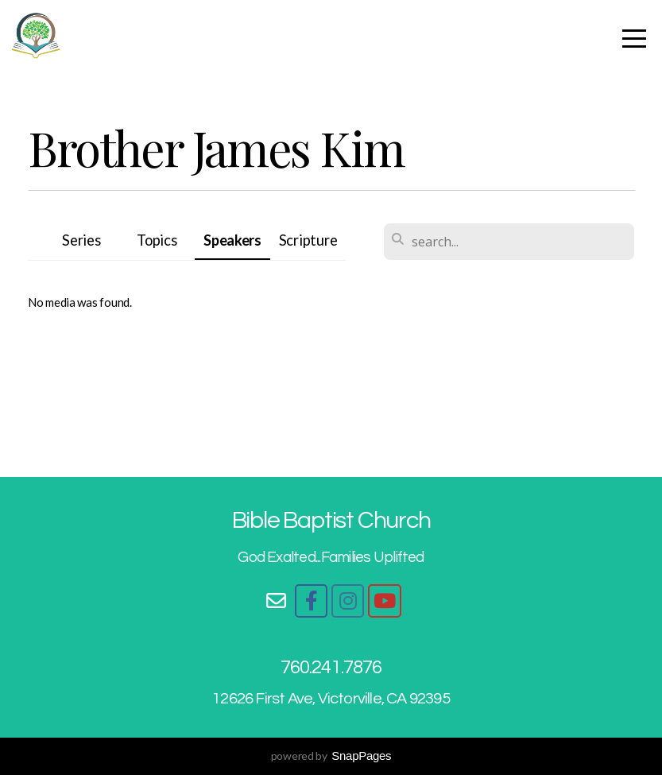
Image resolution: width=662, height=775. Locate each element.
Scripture (308, 240)
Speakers (232, 240)
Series (81, 240)
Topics (156, 240)
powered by (331, 755)
